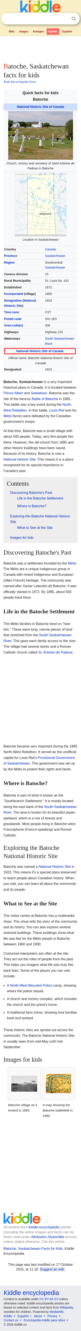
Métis (7, 416)
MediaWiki (56, 1312)
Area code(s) (13, 325)
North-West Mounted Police (31, 985)
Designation (13, 300)
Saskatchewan (55, 256)
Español (67, 31)
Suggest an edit (52, 1269)
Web (11, 31)
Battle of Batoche (45, 399)
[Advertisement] (40, 48)
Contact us (11, 1320)
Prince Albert (13, 393)
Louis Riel (56, 410)
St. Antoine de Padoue (55, 652)
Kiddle (8, 1316)
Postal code (13, 319)
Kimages (38, 31)
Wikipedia (66, 1307)
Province (10, 256)
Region (9, 262)
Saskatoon (39, 393)
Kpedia (53, 31)
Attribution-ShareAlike (47, 1237)
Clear (64, 18)
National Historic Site (19, 459)
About (38, 1316)
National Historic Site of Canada (40, 106)
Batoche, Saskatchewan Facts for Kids (33, 1248)
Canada (50, 249)
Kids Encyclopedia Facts (20, 81)
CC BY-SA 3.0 (49, 1299)
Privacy (52, 1316)
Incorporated (13, 294)
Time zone (11, 312)
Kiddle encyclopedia (44, 1227)
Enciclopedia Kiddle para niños (44, 1320)
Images (23, 31)
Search (73, 19)
